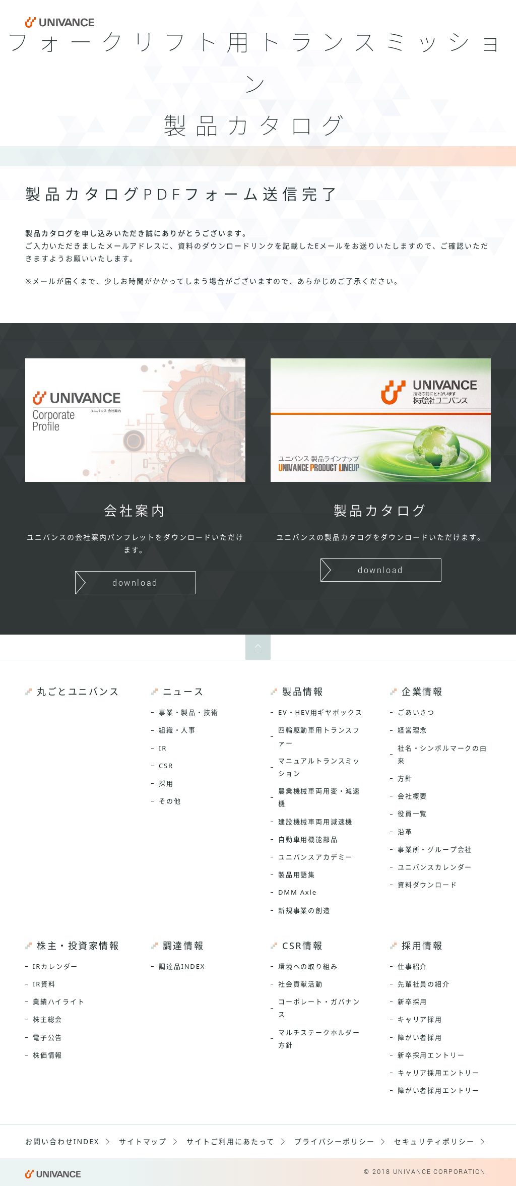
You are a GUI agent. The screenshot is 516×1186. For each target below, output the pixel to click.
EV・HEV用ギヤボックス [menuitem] (320, 712)
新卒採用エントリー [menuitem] (431, 1054)
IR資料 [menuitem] (44, 983)
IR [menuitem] (163, 748)
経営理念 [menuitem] (412, 729)
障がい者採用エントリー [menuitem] (439, 1090)
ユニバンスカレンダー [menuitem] (435, 866)
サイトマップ (143, 1141)
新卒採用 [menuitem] (412, 1001)
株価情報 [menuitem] (47, 1054)
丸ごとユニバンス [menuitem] (78, 691)
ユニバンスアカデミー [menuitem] (315, 856)
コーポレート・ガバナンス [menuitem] (319, 1008)
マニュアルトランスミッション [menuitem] (319, 767)
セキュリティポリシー (434, 1141)
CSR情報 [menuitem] (302, 946)
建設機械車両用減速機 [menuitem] (315, 821)
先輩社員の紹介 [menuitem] (424, 983)
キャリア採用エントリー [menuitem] (439, 1072)
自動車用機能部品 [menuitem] (308, 839)
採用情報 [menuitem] (422, 946)
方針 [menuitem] (405, 778)
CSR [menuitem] (166, 765)
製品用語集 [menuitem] (296, 874)
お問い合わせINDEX (62, 1141)
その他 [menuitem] (170, 800)
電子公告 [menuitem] (47, 1037)
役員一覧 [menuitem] (412, 813)
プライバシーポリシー (334, 1141)
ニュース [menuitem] (183, 691)
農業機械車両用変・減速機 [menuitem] (319, 797)
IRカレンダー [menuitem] (55, 966)
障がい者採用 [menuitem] (420, 1037)
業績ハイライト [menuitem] (59, 1001)
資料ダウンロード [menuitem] (428, 884)
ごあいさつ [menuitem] (416, 712)
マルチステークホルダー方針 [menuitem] (319, 1038)
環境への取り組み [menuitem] (308, 966)
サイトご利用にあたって (230, 1141)
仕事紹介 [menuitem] (412, 966)
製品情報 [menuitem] (303, 691)
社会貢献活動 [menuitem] (300, 983)
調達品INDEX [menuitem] (182, 966)
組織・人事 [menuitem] (177, 729)
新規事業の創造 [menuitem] (304, 910)
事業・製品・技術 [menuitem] (189, 712)
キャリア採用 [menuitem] (420, 1019)
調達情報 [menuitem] (183, 946)
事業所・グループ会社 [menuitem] (435, 849)
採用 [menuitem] (166, 783)
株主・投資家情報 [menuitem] (78, 946)
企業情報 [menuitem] (422, 691)
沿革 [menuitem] (405, 831)
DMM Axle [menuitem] (297, 892)
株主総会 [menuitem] (47, 1019)
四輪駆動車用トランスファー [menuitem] (319, 736)
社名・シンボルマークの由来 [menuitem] (442, 754)
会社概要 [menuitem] (412, 795)
